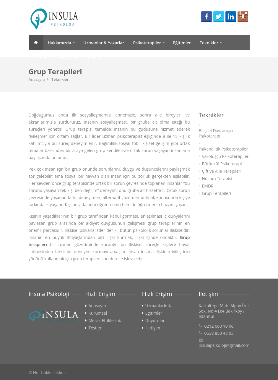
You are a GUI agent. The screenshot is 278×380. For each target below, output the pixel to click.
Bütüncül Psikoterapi (222, 163)
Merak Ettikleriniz (105, 320)
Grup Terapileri (216, 193)
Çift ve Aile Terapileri (221, 171)
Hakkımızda (59, 43)
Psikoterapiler (147, 43)
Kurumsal (98, 313)
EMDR (208, 186)
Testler (40, 57)
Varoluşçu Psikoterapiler (225, 156)
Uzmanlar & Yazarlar (103, 43)
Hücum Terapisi (217, 178)
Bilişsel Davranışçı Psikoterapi (216, 133)
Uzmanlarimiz (158, 305)
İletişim (95, 57)
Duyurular (69, 57)
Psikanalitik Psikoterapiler (223, 149)
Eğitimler (182, 43)
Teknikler (209, 43)
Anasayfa (36, 42)
